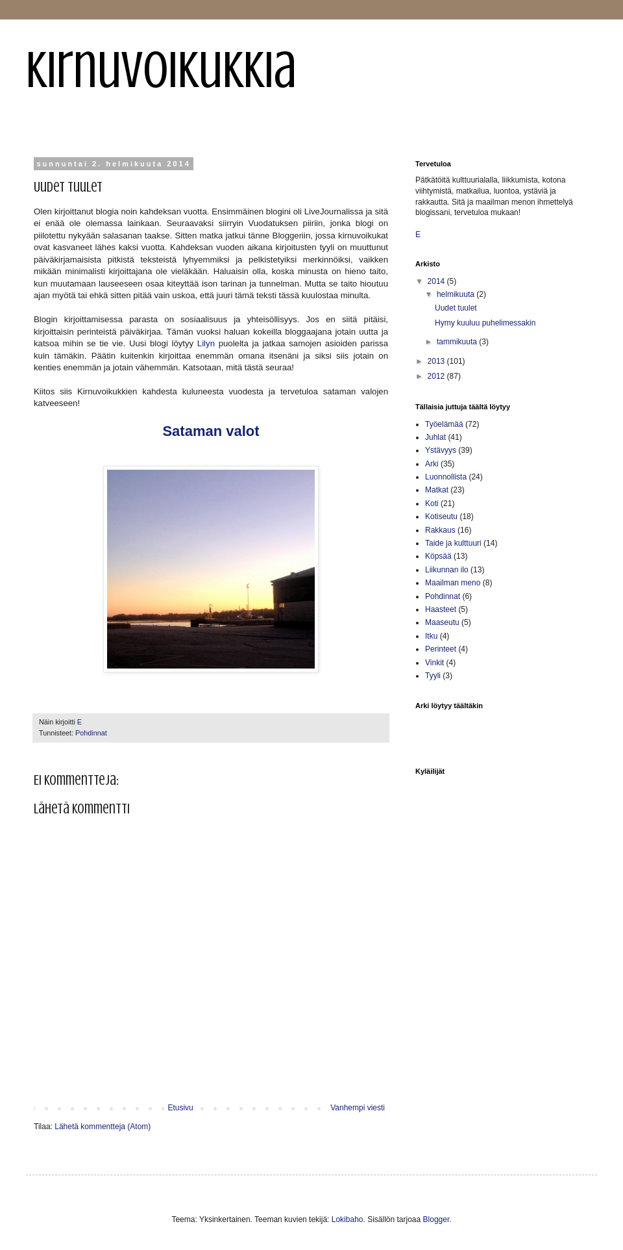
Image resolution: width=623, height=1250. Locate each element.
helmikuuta (456, 294)
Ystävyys (440, 450)
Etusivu (180, 1107)
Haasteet (440, 609)
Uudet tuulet (456, 307)
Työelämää (444, 424)
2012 (437, 376)
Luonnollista (446, 476)
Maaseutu (442, 622)
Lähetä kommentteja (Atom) (103, 1126)
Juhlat (435, 437)
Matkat (436, 489)
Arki (432, 463)
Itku (431, 636)
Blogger (436, 1219)
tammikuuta (458, 341)
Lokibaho (347, 1219)
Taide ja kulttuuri (453, 543)
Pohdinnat (91, 733)
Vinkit (434, 662)
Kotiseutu (441, 516)
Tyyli (433, 675)
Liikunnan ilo (447, 569)
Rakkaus (440, 530)
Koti (432, 503)
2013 (437, 361)
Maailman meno (452, 582)
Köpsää (438, 556)
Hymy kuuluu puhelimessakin (485, 322)
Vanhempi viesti (357, 1107)
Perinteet (440, 649)
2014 (437, 281)
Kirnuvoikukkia (161, 70)
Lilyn (206, 343)
